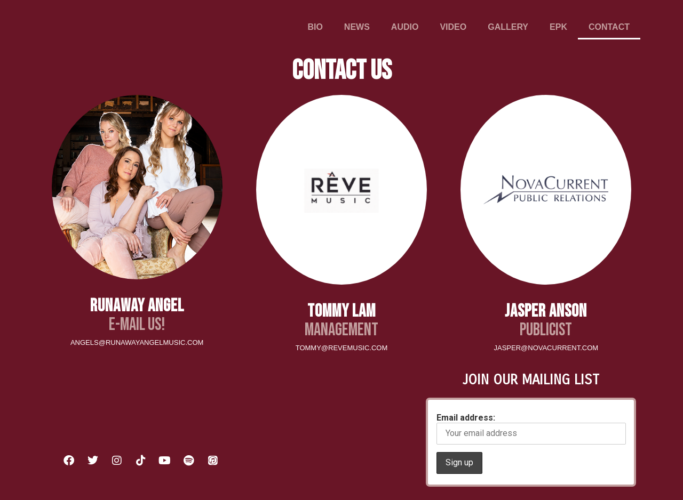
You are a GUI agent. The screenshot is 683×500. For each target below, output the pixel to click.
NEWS (357, 26)
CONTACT (609, 26)
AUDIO (405, 26)
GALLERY (508, 26)
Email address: (531, 429)
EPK (558, 26)
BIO (314, 26)
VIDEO (453, 26)
